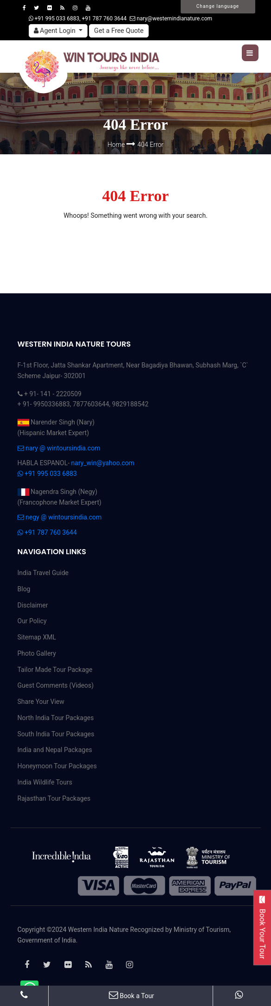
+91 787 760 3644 (47, 532)
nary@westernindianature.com (171, 18)
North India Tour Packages (56, 717)
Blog (24, 589)
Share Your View (41, 701)
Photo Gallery (37, 653)
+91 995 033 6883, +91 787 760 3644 (78, 18)
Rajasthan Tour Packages (54, 798)
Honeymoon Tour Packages (57, 766)
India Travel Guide (43, 572)
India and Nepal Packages (55, 749)
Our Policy (32, 621)
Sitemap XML (37, 637)
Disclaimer (33, 605)
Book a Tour (131, 996)
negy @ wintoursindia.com (60, 517)
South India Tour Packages (56, 734)
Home (116, 144)
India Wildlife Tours (45, 782)
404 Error (151, 144)
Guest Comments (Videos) (56, 685)
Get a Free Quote (119, 31)
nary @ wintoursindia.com (59, 448)
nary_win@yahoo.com (102, 463)
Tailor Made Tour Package (55, 669)
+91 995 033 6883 (47, 473)
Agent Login (55, 31)
